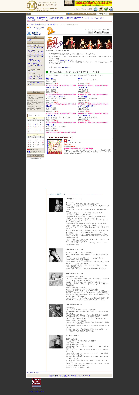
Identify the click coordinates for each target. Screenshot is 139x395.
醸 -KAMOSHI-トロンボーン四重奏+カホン (35, 65)
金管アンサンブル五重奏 (35, 54)
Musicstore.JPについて (83, 376)
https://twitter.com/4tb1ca (63, 67)
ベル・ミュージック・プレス (95, 18)
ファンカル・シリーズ (35, 78)
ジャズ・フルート (33, 45)
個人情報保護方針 (70, 376)
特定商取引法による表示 (56, 376)
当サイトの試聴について (36, 391)
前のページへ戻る (32, 372)
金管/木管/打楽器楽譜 (56, 18)
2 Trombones (32, 71)
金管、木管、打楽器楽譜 (49, 24)
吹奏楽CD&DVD (42, 18)
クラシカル (31, 77)
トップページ (30, 24)
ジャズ (38, 77)
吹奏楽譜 (31, 18)
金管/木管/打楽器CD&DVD (75, 18)
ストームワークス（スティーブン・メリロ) (41, 20)
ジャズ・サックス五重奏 (35, 47)
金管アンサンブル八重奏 (35, 56)
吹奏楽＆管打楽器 (38, 24)
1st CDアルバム (64, 60)
